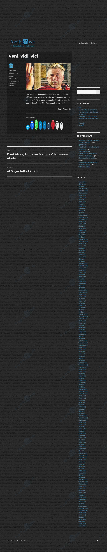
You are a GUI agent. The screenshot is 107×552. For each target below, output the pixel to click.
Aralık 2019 (82, 255)
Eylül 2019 (81, 261)
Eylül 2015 (81, 360)
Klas (79, 108)
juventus (16, 81)
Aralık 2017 (82, 305)
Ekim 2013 (81, 411)
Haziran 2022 (82, 193)
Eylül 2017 (81, 312)
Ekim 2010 (81, 475)
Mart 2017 (81, 325)
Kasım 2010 (82, 473)
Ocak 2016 (81, 356)
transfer (11, 85)
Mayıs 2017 (82, 321)
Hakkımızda (83, 43)
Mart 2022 (81, 200)
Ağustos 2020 (83, 239)
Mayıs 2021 (82, 222)
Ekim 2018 (81, 285)
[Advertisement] (54, 20)
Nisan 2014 (82, 398)
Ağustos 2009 (83, 506)
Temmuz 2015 (83, 365)
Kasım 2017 (82, 308)
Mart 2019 (81, 274)
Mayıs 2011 (82, 460)
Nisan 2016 (82, 349)
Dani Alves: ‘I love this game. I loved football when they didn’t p (88, 119)
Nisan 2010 (82, 488)
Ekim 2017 (81, 310)
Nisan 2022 (82, 197)
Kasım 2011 (82, 449)
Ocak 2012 (81, 444)
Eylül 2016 (81, 338)
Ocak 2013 (81, 431)
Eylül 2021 (81, 213)
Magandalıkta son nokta (86, 158)
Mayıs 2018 (82, 294)
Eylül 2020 (81, 237)
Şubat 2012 (82, 442)
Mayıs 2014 (82, 396)
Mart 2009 (81, 517)
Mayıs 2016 (82, 347)
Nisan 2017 (82, 323)
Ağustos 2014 (82, 389)
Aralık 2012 (82, 433)
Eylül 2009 (81, 504)
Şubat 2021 (82, 228)
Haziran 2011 (82, 457)
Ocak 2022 (81, 204)
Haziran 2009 (83, 510)
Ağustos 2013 (82, 416)
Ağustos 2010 (82, 480)
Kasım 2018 (82, 283)
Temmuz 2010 (83, 482)
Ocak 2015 (81, 378)
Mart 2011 (81, 464)
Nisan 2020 (82, 246)
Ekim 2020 (82, 235)
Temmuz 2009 (83, 508)
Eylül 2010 (81, 477)
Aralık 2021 (82, 206)
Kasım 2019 (82, 257)
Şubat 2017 (82, 327)
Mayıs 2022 (82, 195)
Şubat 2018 (82, 301)
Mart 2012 (81, 440)
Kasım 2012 (82, 435)
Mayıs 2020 (82, 244)
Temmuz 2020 (83, 241)
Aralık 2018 (82, 281)
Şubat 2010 (82, 493)
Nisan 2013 (82, 424)
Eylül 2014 (81, 387)
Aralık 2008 (82, 524)
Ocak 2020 (81, 252)
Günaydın (81, 123)
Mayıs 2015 (82, 369)
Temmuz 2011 (83, 455)
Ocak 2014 (81, 405)
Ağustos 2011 (82, 453)
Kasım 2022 (82, 182)
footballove (12, 70)
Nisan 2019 (82, 272)
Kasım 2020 (82, 233)
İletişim (94, 43)
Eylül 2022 (81, 186)
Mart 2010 (81, 491)
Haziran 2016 (82, 345)
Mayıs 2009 (82, 513)
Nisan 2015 (82, 371)
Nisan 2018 (82, 297)
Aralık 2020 (82, 230)
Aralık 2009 (82, 497)
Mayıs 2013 (82, 422)
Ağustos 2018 (82, 290)
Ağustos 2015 (82, 363)
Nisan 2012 (82, 438)
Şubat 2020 (82, 250)
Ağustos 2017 (82, 314)
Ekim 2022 (82, 184)
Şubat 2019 (82, 277)
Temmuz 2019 (83, 266)
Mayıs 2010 (82, 486)
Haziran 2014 (82, 394)
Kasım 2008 (82, 526)
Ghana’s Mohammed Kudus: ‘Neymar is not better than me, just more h (88, 112)
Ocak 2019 (81, 279)
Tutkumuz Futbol (84, 167)
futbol (11, 81)
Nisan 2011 (82, 462)
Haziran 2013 (82, 420)
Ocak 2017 (81, 330)
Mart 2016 (81, 352)
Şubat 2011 (81, 466)
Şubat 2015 (82, 376)
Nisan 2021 (82, 224)
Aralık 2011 (82, 446)
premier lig (12, 83)
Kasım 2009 (82, 499)
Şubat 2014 (82, 402)
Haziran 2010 (82, 484)
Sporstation (82, 145)
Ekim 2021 (81, 211)
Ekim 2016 (81, 336)
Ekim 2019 (81, 259)
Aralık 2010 (82, 471)
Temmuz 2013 (83, 418)
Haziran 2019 (82, 268)
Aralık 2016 (82, 332)
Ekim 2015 (81, 358)
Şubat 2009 (82, 519)
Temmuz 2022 (83, 191)
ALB (10, 76)
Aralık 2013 (82, 407)
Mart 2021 (81, 226)
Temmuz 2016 (83, 343)
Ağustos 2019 (82, 263)
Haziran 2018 (82, 292)
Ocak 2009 (81, 521)
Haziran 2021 (82, 219)
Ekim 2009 (82, 502)
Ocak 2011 (81, 468)
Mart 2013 (81, 427)
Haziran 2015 (82, 367)
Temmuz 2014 (83, 391)
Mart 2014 (81, 400)
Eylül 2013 (81, 413)
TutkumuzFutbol (84, 151)
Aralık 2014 (82, 380)
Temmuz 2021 (83, 217)
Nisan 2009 (82, 515)
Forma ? (81, 125)
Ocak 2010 (81, 495)
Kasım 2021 (82, 208)
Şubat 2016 (82, 354)
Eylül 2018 (81, 288)
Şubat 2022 (82, 202)
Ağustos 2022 (83, 188)
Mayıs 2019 (82, 270)
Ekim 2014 (81, 385)
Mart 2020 (81, 248)
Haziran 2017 (82, 319)
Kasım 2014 (82, 383)
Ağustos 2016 (82, 341)
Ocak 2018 (81, 303)
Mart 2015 (81, 374)
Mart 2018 (81, 299)
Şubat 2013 (82, 429)
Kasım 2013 (82, 409)
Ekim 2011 (81, 451)
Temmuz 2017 (83, 316)
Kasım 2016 (82, 334)
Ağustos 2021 (82, 215)
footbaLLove (11, 541)
